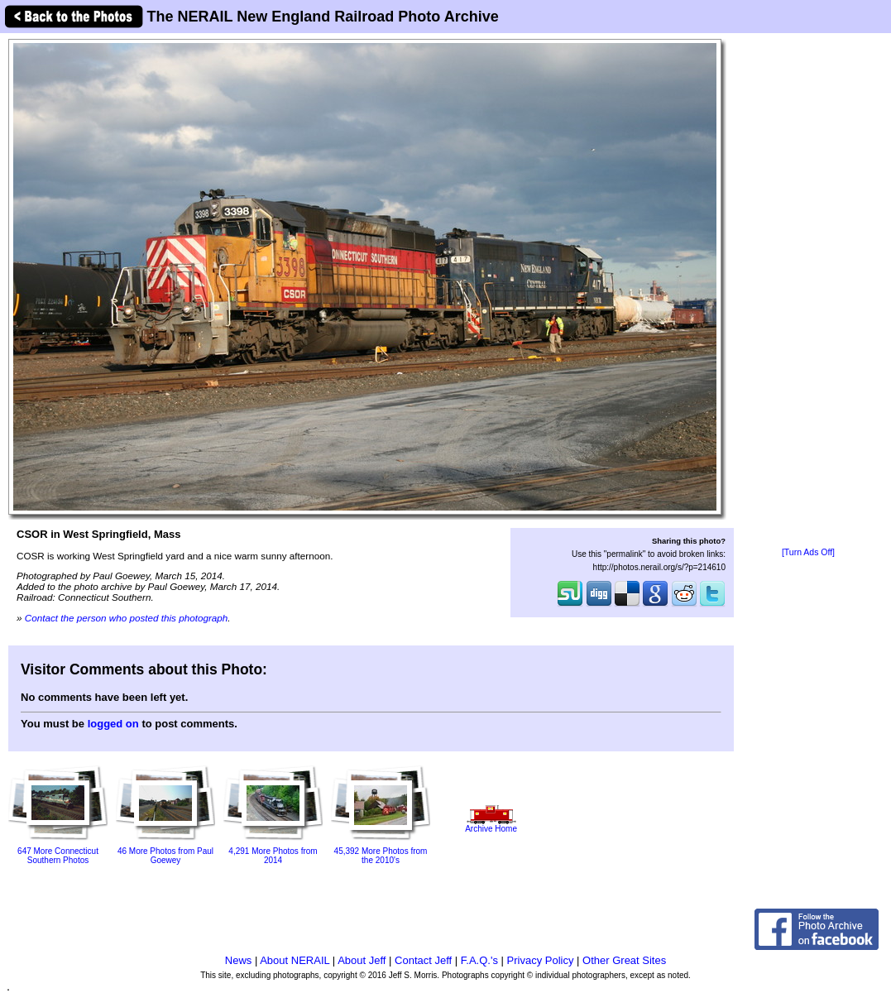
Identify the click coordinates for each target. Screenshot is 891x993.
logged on (113, 723)
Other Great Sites (624, 960)
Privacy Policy (540, 960)
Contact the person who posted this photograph (126, 617)
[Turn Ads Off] (808, 552)
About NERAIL (294, 960)
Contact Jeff (423, 960)
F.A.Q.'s (479, 960)
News (238, 960)
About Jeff (362, 960)
